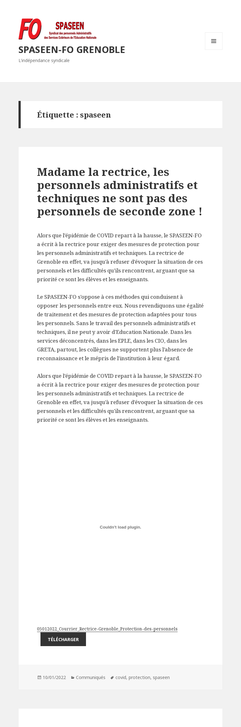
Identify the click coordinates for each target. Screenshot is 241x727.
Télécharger (63, 639)
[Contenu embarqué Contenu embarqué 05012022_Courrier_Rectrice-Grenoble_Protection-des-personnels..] (120, 527)
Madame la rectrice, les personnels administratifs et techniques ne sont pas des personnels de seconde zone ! (119, 191)
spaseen (161, 677)
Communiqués (90, 677)
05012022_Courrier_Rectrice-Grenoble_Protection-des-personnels (107, 629)
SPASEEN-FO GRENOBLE (72, 49)
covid (120, 677)
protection (139, 677)
